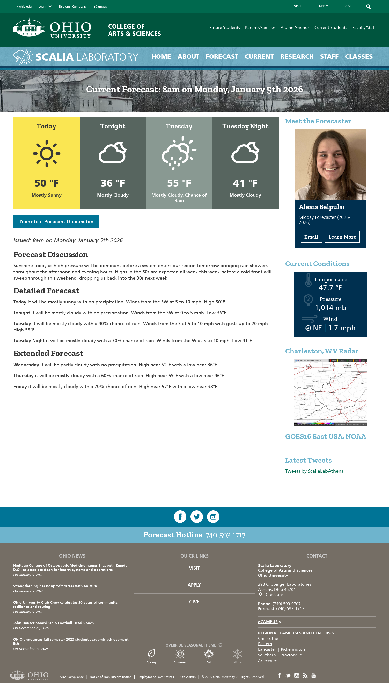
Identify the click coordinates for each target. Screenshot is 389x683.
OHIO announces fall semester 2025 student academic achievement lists (70, 641)
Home (161, 56)
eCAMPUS (270, 621)
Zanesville (267, 660)
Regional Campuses (73, 6)
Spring (151, 656)
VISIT (297, 6)
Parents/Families (260, 27)
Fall (209, 656)
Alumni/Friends (295, 27)
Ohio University (273, 575)
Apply (194, 585)
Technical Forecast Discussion (56, 221)
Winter (237, 656)
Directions (273, 594)
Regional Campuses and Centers (296, 632)
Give (194, 602)
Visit (194, 568)
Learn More (342, 237)
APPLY (323, 6)
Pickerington (293, 649)
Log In (45, 6)
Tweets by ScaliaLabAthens (314, 471)
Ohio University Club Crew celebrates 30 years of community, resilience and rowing (65, 604)
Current (259, 56)
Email (311, 237)
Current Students (330, 27)
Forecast (222, 56)
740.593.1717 (225, 534)
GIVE (348, 6)
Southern (267, 654)
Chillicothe (268, 638)
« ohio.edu (24, 6)
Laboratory (87, 57)
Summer (180, 656)
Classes (359, 56)
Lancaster (267, 649)
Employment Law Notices (155, 677)
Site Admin (188, 677)
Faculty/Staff (364, 27)
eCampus (100, 6)
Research (297, 56)
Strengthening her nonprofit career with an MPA (55, 586)
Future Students (224, 27)
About (188, 56)
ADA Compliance (72, 677)
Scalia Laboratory (274, 565)
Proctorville (291, 654)
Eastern (265, 643)
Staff (329, 56)
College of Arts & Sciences (134, 30)
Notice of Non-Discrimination (110, 677)
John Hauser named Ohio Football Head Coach (53, 623)
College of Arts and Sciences (285, 570)
